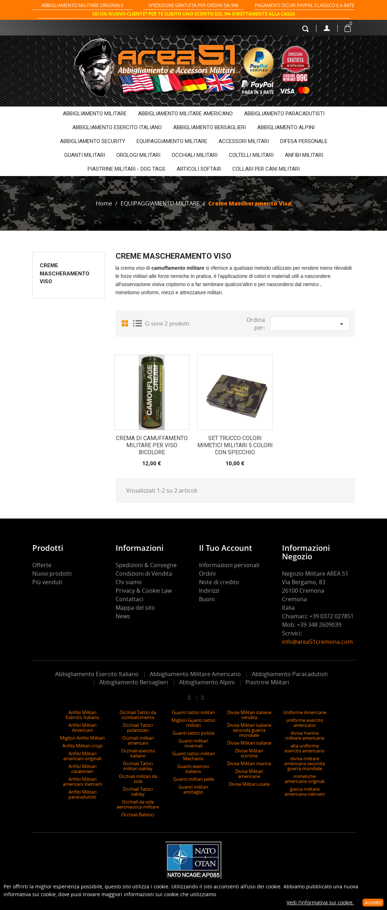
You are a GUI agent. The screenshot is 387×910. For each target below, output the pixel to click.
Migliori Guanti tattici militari (193, 722)
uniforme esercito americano (304, 722)
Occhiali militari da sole (138, 778)
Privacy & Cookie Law (144, 590)
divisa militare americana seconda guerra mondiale (304, 763)
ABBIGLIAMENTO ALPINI (286, 127)
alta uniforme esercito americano (304, 748)
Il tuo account (225, 547)
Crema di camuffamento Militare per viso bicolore (152, 445)
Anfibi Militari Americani (82, 727)
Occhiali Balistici (137, 814)
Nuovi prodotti (52, 573)
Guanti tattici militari (193, 712)
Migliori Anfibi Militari (82, 738)
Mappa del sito (135, 608)
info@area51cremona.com (317, 642)
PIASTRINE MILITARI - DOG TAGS (126, 169)
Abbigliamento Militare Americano (195, 674)
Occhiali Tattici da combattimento (138, 714)
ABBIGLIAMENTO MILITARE (95, 113)
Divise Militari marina (249, 763)
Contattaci (129, 599)
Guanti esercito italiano (193, 768)
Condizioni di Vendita (144, 573)
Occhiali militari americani (138, 740)
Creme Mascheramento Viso (64, 273)
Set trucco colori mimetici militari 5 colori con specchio (235, 445)
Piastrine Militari (267, 682)
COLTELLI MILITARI (251, 155)
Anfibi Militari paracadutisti (82, 794)
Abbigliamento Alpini (206, 682)
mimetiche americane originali (305, 778)
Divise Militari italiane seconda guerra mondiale (249, 730)
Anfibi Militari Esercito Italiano (82, 714)
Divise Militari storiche (249, 753)
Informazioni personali (229, 565)
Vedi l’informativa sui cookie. (320, 902)
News (123, 616)
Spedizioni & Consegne (146, 565)
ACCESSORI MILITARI (244, 141)
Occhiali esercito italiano (138, 753)
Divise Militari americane (249, 773)
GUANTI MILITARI (84, 155)
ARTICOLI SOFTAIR (199, 169)
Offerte (41, 565)
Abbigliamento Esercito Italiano (97, 674)
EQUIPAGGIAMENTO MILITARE (172, 141)
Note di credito (219, 582)
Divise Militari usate (249, 784)
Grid (126, 323)
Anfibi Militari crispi (82, 745)
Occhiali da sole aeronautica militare (138, 804)
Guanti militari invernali (193, 743)
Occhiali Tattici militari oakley (138, 766)
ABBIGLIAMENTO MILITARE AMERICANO (185, 113)
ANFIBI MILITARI (304, 155)
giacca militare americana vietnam (304, 791)
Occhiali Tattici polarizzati (138, 727)
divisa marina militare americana (304, 735)
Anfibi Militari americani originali (82, 756)
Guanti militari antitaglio (193, 789)
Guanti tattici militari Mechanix (193, 756)
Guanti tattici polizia (193, 733)
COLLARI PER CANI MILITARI (266, 169)
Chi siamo (129, 582)
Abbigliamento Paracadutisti (290, 674)
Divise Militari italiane (249, 743)
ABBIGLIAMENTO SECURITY (92, 141)
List (137, 323)
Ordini (207, 573)
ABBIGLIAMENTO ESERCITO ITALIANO (117, 127)
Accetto (373, 902)
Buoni (207, 599)
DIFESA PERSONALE (303, 141)
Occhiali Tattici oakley (138, 791)
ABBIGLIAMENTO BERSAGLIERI (209, 127)
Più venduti (47, 582)
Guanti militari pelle (193, 779)
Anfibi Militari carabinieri (82, 768)
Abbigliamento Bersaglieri (133, 682)
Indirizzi (209, 590)
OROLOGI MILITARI (138, 155)
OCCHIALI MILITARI (194, 155)
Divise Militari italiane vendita (249, 714)
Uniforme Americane (304, 712)
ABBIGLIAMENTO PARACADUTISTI (284, 113)
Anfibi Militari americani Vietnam (82, 781)
